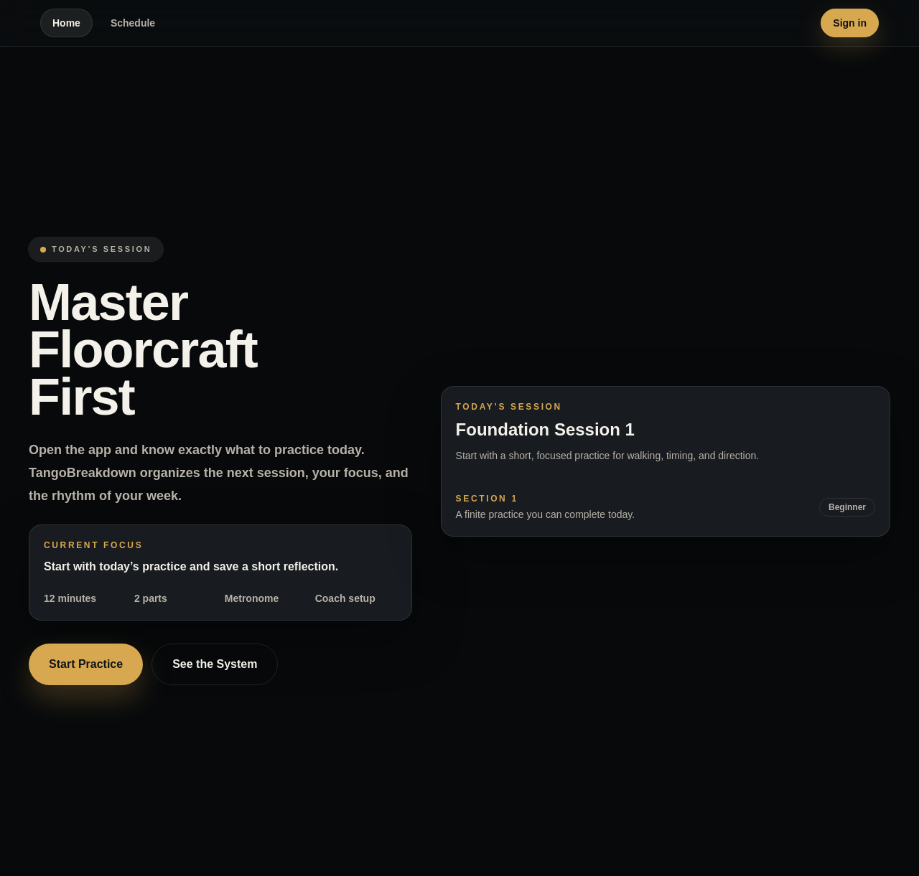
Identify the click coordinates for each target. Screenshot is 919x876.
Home (66, 23)
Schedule (133, 23)
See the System (214, 664)
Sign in (850, 23)
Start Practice (86, 664)
